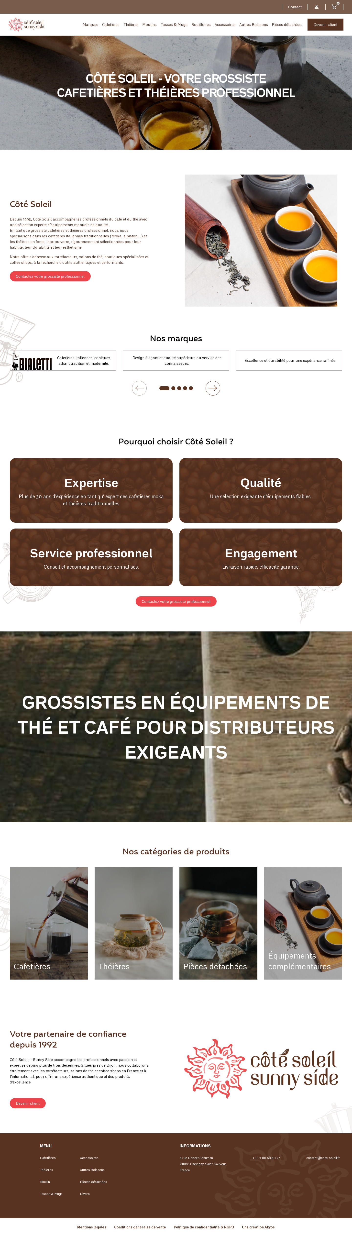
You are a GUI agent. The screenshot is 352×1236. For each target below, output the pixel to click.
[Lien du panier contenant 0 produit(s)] (334, 7)
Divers (85, 1194)
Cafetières (111, 24)
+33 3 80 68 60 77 (266, 1158)
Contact (295, 6)
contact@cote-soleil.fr (323, 1158)
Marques (90, 24)
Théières (130, 24)
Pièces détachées (287, 24)
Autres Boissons (253, 24)
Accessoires (225, 24)
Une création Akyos (258, 1227)
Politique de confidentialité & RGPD (204, 1227)
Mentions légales (91, 1227)
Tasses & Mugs (174, 24)
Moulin (45, 1182)
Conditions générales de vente (140, 1227)
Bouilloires (201, 24)
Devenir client (325, 24)
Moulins (149, 24)
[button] (50, 276)
